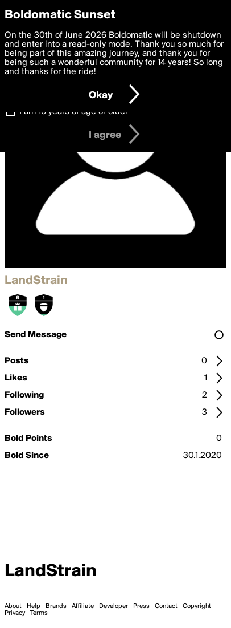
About (13, 606)
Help (33, 606)
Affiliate (83, 606)
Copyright (197, 606)
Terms (39, 613)
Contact (166, 606)
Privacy (15, 613)
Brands (56, 606)
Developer (113, 606)
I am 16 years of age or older (73, 111)
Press (141, 606)
